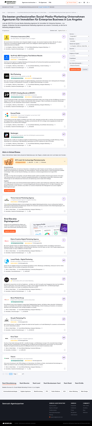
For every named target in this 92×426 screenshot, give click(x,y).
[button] (80, 2)
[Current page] (19, 374)
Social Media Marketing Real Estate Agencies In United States (31, 12)
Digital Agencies (11, 12)
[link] (43, 3)
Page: (15, 374)
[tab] (9, 383)
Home (3, 12)
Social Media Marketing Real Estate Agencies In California (62, 12)
